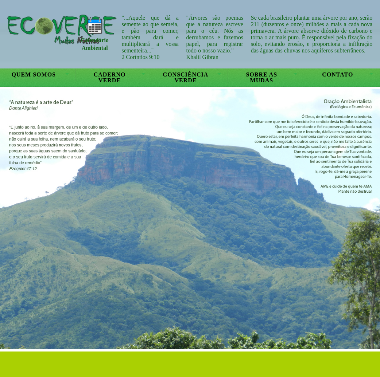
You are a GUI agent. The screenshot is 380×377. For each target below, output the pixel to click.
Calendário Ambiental (94, 40)
